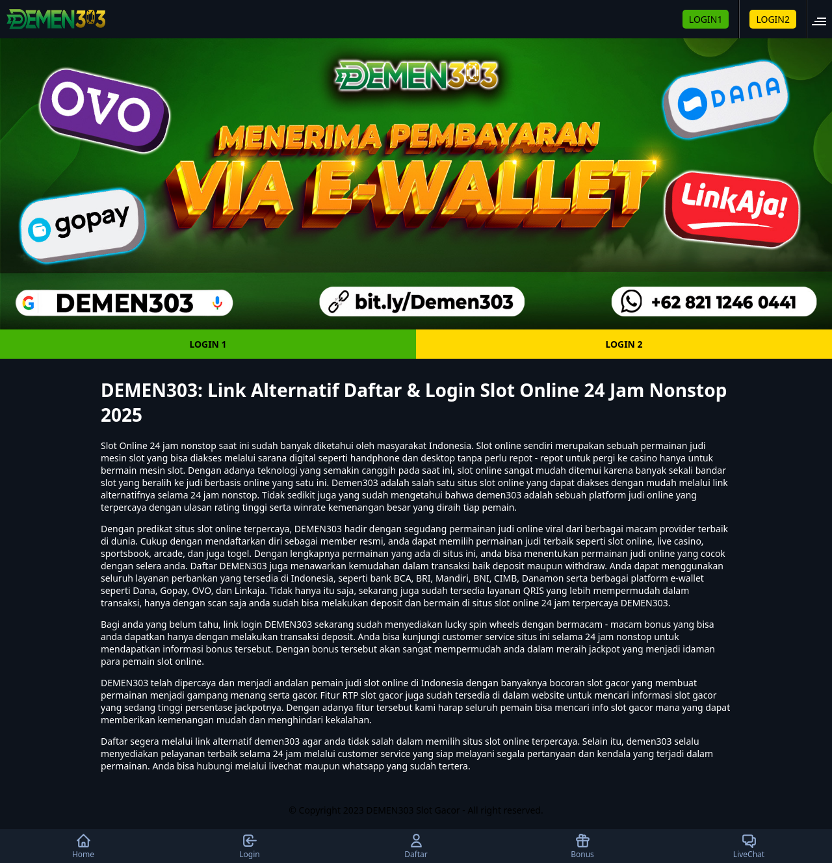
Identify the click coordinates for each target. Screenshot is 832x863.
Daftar (416, 846)
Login (249, 846)
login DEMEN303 (276, 624)
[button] (823, 19)
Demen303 (355, 482)
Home (83, 846)
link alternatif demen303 (247, 741)
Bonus (582, 846)
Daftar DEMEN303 (228, 566)
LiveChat (748, 846)
